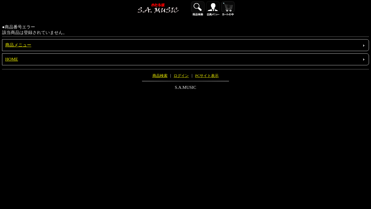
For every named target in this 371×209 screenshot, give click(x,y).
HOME (11, 59)
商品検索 (160, 75)
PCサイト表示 (207, 75)
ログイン (181, 75)
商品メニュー (18, 45)
